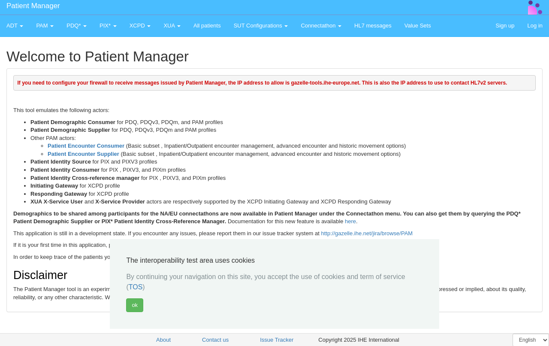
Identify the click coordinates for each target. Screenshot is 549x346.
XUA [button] (172, 25)
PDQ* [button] (76, 25)
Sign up (504, 25)
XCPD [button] (140, 25)
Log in (535, 25)
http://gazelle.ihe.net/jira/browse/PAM (367, 233)
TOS (136, 287)
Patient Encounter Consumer (86, 146)
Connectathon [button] (321, 25)
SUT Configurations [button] (261, 25)
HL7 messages (373, 25)
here (350, 221)
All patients (207, 25)
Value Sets (417, 25)
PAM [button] (45, 25)
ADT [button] (14, 25)
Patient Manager (33, 6)
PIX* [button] (108, 25)
